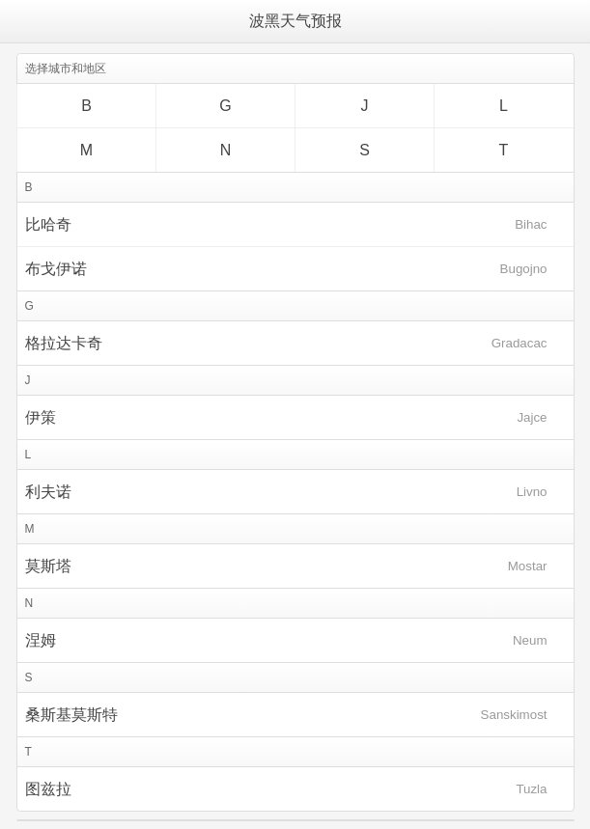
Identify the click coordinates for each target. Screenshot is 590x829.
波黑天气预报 (295, 21)
